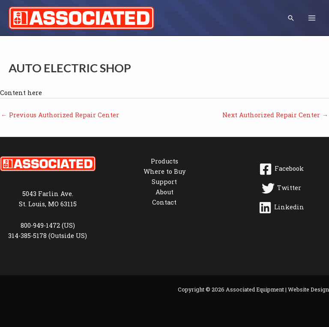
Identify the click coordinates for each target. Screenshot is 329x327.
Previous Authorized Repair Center (60, 115)
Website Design (308, 289)
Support (164, 182)
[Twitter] (281, 188)
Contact (164, 202)
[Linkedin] (281, 207)
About (164, 192)
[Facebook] (281, 169)
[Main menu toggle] (311, 17)
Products (164, 161)
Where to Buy (164, 171)
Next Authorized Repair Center (275, 115)
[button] (291, 18)
